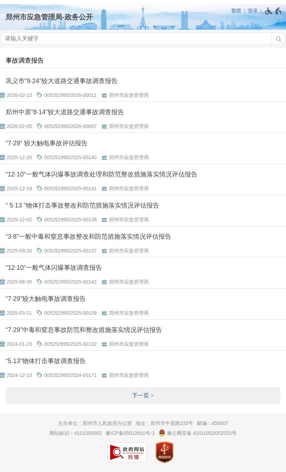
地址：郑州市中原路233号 (164, 423)
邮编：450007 (212, 423)
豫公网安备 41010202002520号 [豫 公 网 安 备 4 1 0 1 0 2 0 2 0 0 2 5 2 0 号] (198, 432)
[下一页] (143, 395)
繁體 (236, 10)
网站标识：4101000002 (75, 433)
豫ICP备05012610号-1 (130, 433)
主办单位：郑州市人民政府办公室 (95, 423)
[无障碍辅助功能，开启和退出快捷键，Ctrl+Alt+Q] (273, 11)
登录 (253, 10)
